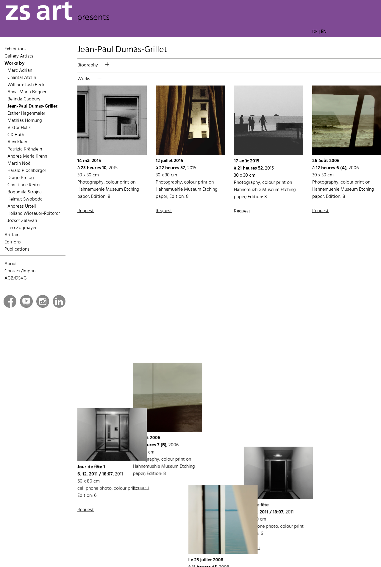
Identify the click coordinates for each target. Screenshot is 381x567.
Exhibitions (15, 49)
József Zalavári (22, 221)
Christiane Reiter (24, 185)
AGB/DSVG (15, 278)
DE (315, 32)
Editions (12, 242)
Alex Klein (17, 142)
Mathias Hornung (24, 121)
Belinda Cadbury (23, 99)
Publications (16, 249)
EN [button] (324, 32)
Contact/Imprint (20, 271)
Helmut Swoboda (25, 199)
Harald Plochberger (26, 171)
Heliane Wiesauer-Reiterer (33, 214)
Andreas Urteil (21, 206)
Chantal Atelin (21, 78)
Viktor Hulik (19, 128)
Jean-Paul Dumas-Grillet (32, 106)
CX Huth (15, 135)
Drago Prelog (20, 178)
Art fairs (12, 235)
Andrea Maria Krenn (27, 156)
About (10, 264)
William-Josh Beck (25, 85)
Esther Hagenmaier (26, 113)
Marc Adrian (19, 70)
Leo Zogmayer (22, 228)
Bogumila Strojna (24, 192)
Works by (14, 63)
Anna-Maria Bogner (26, 92)
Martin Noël (19, 163)
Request (85, 211)
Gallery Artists (18, 56)
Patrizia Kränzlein (24, 149)
